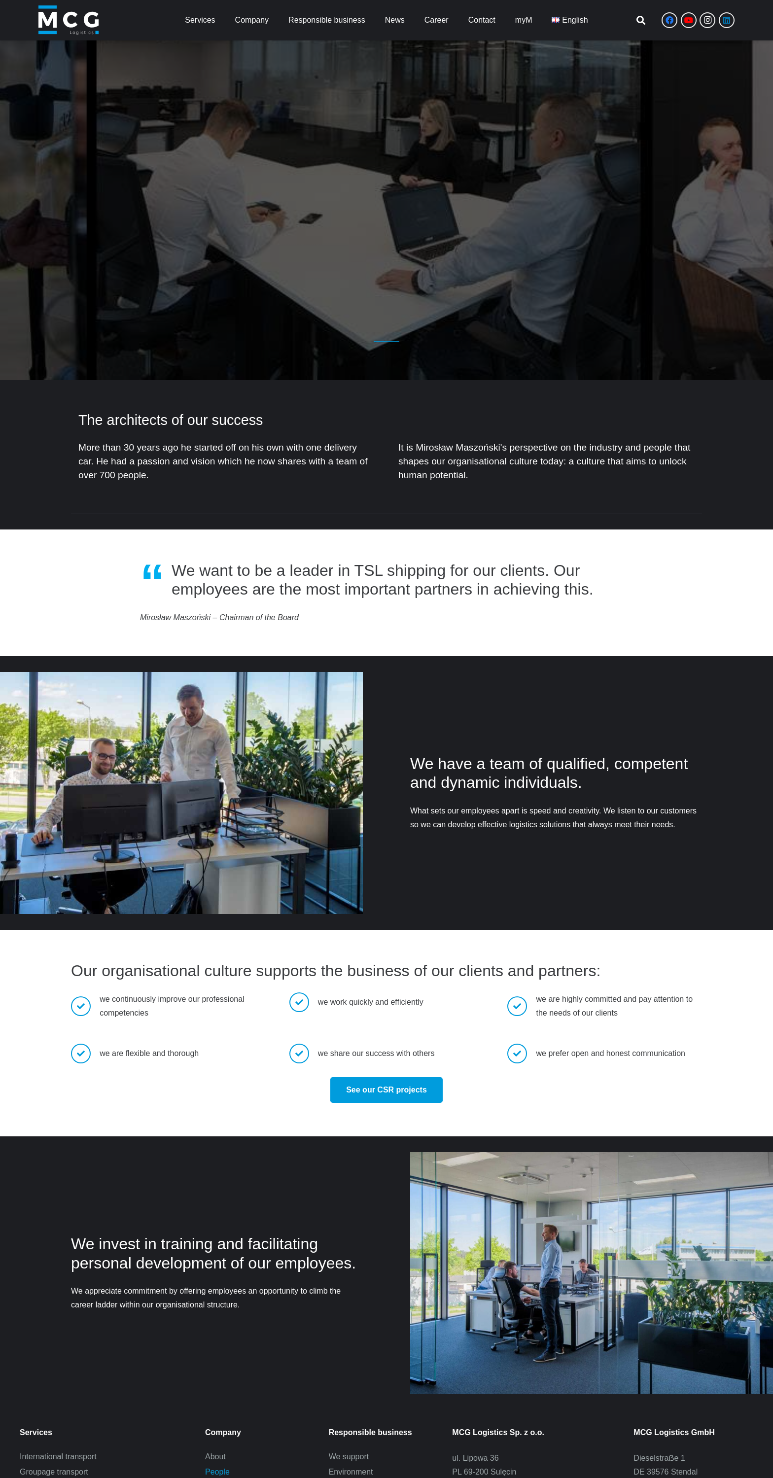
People (217, 1472)
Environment (351, 1472)
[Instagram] (707, 20)
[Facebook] (669, 20)
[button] (641, 20)
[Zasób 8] (68, 20)
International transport (58, 1456)
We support (349, 1456)
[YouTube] (689, 20)
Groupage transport (54, 1472)
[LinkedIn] (727, 20)
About (215, 1456)
